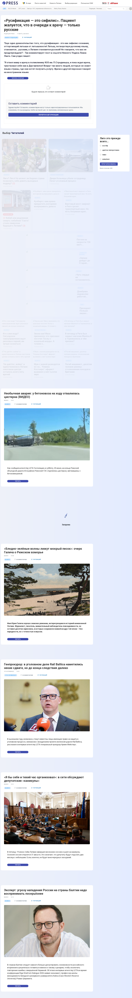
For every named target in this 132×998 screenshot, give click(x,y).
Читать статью (18, 78)
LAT (4, 8)
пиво (104, 155)
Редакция (92, 8)
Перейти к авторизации (48, 115)
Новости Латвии (55, 3)
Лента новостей (40, 3)
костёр (105, 146)
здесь (70, 110)
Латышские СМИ (87, 3)
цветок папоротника (110, 150)
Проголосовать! (108, 164)
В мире (27, 3)
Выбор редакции (71, 3)
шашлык (106, 159)
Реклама (99, 8)
